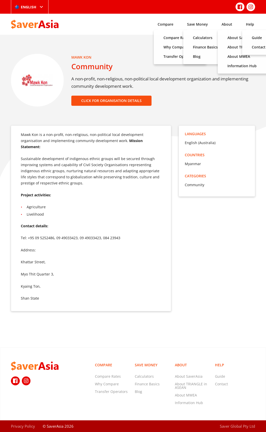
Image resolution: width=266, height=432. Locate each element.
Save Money (197, 24)
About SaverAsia (189, 376)
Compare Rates (108, 376)
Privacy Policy (23, 426)
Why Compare (107, 384)
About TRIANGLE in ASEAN (191, 386)
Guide (220, 376)
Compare (165, 24)
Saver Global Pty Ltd (237, 426)
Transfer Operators (111, 391)
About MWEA (186, 395)
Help (250, 24)
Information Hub (189, 402)
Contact (221, 384)
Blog (138, 391)
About (227, 24)
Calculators (144, 376)
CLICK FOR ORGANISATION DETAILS (111, 100)
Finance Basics (147, 384)
